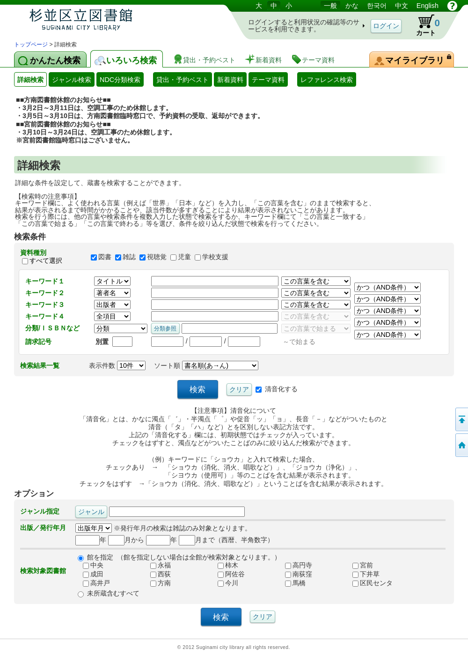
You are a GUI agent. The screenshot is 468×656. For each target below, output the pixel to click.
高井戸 (92, 583)
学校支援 (215, 257)
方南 (157, 583)
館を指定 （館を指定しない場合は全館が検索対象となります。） (184, 557)
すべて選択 (45, 261)
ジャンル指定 (39, 511)
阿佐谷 (227, 574)
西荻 (157, 574)
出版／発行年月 (43, 527)
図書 (104, 257)
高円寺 (295, 565)
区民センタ (369, 583)
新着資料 (230, 79)
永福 (157, 565)
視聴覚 (157, 257)
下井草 (362, 574)
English (428, 5)
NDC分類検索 (120, 79)
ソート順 (206, 365)
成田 (89, 574)
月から (126, 540)
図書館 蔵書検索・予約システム (112, 20)
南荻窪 (295, 574)
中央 (89, 565)
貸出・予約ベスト (182, 79)
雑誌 (129, 257)
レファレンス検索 (326, 79)
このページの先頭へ (461, 419)
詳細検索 (30, 79)
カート (423, 25)
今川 (224, 583)
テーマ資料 (268, 79)
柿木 (224, 565)
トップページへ (461, 445)
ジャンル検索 (71, 79)
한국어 (377, 5)
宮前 (359, 565)
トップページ (31, 44)
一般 (330, 5)
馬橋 (292, 583)
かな (351, 5)
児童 (184, 257)
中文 (401, 5)
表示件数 (117, 365)
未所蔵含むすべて (113, 593)
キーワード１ (45, 281)
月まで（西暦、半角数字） (226, 540)
